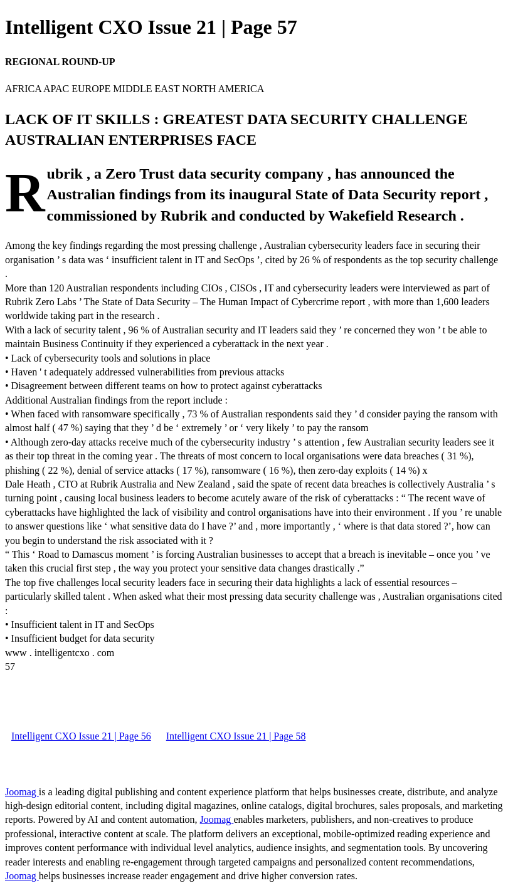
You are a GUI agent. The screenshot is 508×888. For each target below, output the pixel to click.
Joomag (22, 791)
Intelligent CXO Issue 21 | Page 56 (81, 736)
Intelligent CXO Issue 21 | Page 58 (236, 736)
